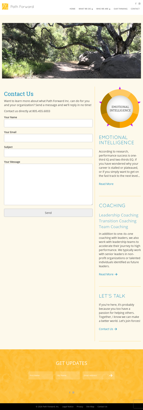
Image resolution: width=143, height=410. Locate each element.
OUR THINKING (120, 8)
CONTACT (135, 8)
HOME (72, 8)
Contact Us (108, 329)
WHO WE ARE (102, 8)
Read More (106, 184)
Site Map (90, 406)
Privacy (80, 406)
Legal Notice (67, 406)
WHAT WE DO (85, 8)
